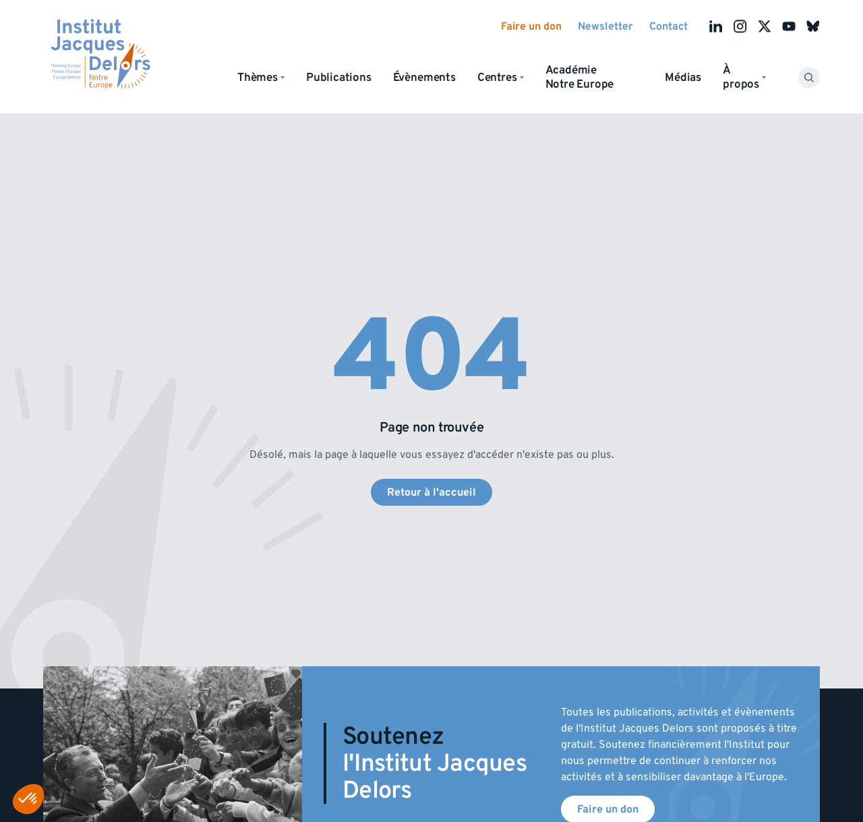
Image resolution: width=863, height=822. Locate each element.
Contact (668, 26)
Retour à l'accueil (431, 492)
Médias (683, 77)
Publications (338, 77)
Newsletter (605, 26)
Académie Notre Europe (579, 77)
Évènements (424, 77)
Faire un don (531, 26)
